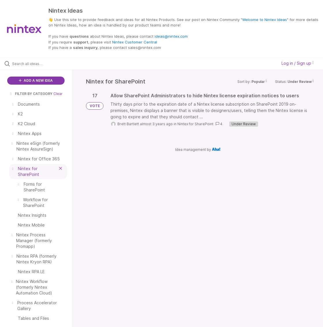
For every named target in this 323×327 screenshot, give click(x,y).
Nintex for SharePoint (195, 124)
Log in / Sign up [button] (297, 63)
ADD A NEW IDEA (36, 80)
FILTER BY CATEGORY (30, 94)
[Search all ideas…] (39, 63)
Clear (58, 94)
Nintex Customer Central (134, 42)
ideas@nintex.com (171, 36)
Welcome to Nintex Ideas (264, 19)
